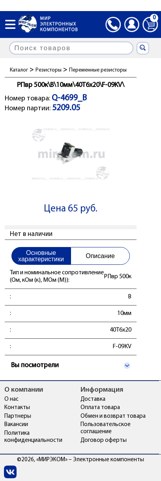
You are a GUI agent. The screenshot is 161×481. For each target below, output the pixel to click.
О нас (11, 399)
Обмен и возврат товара (113, 416)
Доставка (92, 399)
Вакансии (16, 425)
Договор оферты (103, 440)
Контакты (17, 408)
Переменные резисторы (98, 70)
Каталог (19, 70)
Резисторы (49, 70)
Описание (100, 256)
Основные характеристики (41, 255)
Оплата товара (100, 408)
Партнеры (17, 416)
